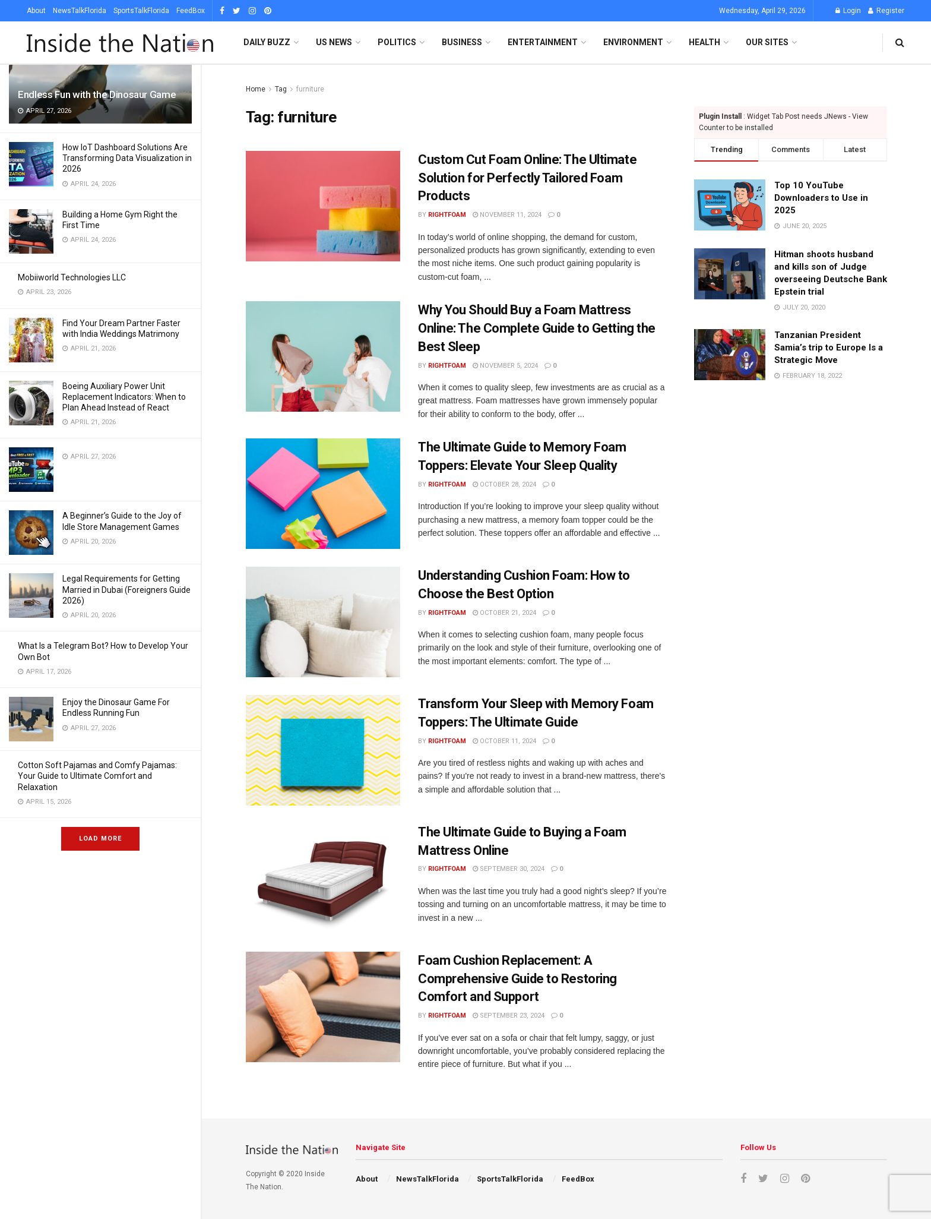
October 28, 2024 (504, 484)
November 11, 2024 (507, 215)
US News (334, 42)
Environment (633, 42)
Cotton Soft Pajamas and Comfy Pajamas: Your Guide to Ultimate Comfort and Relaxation (97, 775)
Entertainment (543, 42)
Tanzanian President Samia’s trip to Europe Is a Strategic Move (828, 347)
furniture (310, 89)
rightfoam (447, 215)
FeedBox (190, 11)
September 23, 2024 (508, 1015)
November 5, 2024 (505, 366)
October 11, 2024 (504, 741)
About (36, 11)
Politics (397, 42)
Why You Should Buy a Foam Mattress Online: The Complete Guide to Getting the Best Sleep (537, 328)
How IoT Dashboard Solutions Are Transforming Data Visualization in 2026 (127, 158)
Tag (281, 89)
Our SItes (767, 42)
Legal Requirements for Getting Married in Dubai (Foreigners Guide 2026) (126, 589)
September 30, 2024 (508, 869)
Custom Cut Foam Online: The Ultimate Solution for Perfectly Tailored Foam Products (527, 178)
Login (848, 11)
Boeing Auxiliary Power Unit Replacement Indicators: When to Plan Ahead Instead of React (124, 396)
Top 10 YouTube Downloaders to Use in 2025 (821, 198)
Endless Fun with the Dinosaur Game (97, 94)
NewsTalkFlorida (79, 11)
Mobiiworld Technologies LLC (72, 277)
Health (704, 42)
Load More (100, 838)
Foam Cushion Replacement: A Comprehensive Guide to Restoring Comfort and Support (517, 979)
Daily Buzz (266, 42)
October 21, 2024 (504, 613)
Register (886, 11)
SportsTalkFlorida (141, 11)
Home (255, 89)
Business (462, 42)
